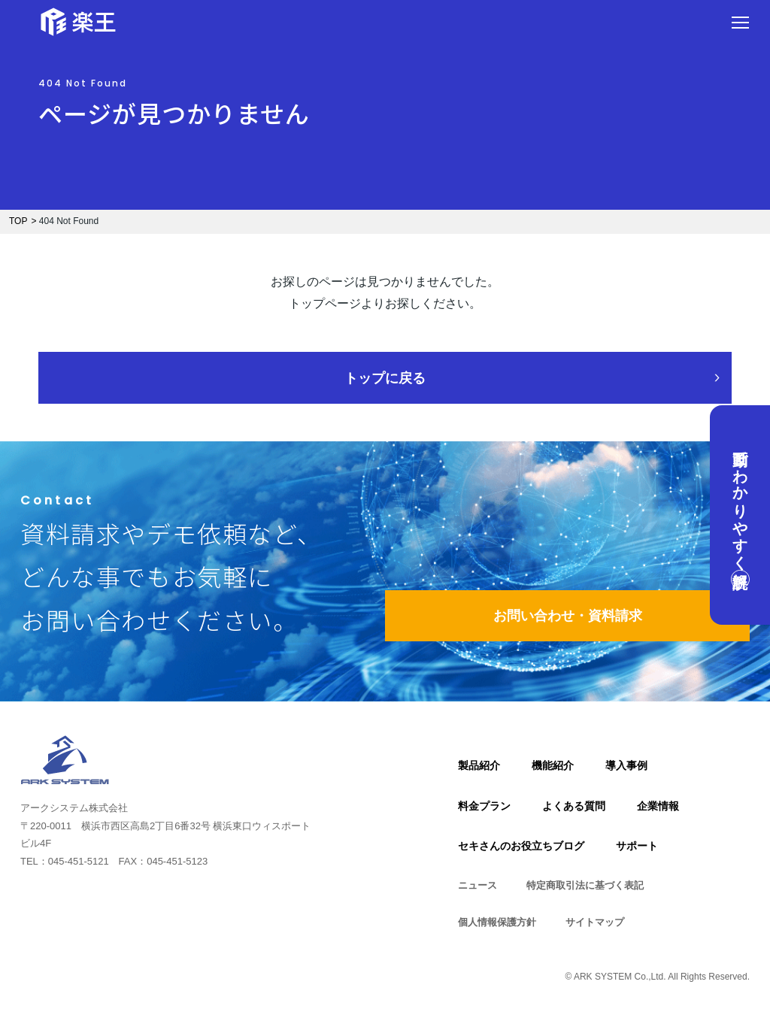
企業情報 (658, 806)
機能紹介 (553, 765)
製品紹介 (479, 765)
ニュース (477, 885)
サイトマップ (594, 922)
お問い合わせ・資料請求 (567, 615)
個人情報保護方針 (497, 922)
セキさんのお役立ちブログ (521, 846)
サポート (637, 846)
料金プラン (484, 806)
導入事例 (626, 765)
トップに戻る (385, 378)
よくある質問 (573, 806)
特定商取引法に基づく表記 (585, 885)
